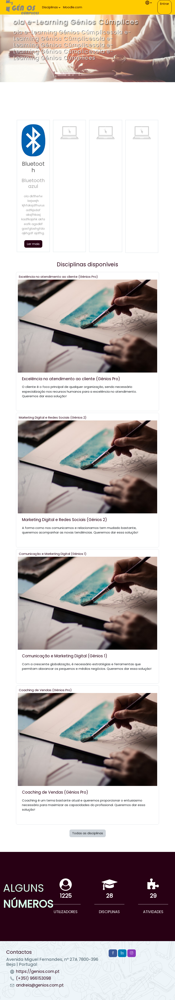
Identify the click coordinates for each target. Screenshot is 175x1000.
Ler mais (33, 244)
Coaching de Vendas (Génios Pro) (45, 690)
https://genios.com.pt (38, 971)
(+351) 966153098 (33, 978)
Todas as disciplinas (87, 833)
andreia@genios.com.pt (40, 985)
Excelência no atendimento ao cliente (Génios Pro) (58, 276)
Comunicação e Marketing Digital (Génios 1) (52, 554)
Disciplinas (50, 7)
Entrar (164, 3)
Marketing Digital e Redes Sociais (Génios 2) (52, 417)
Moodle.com (72, 7)
